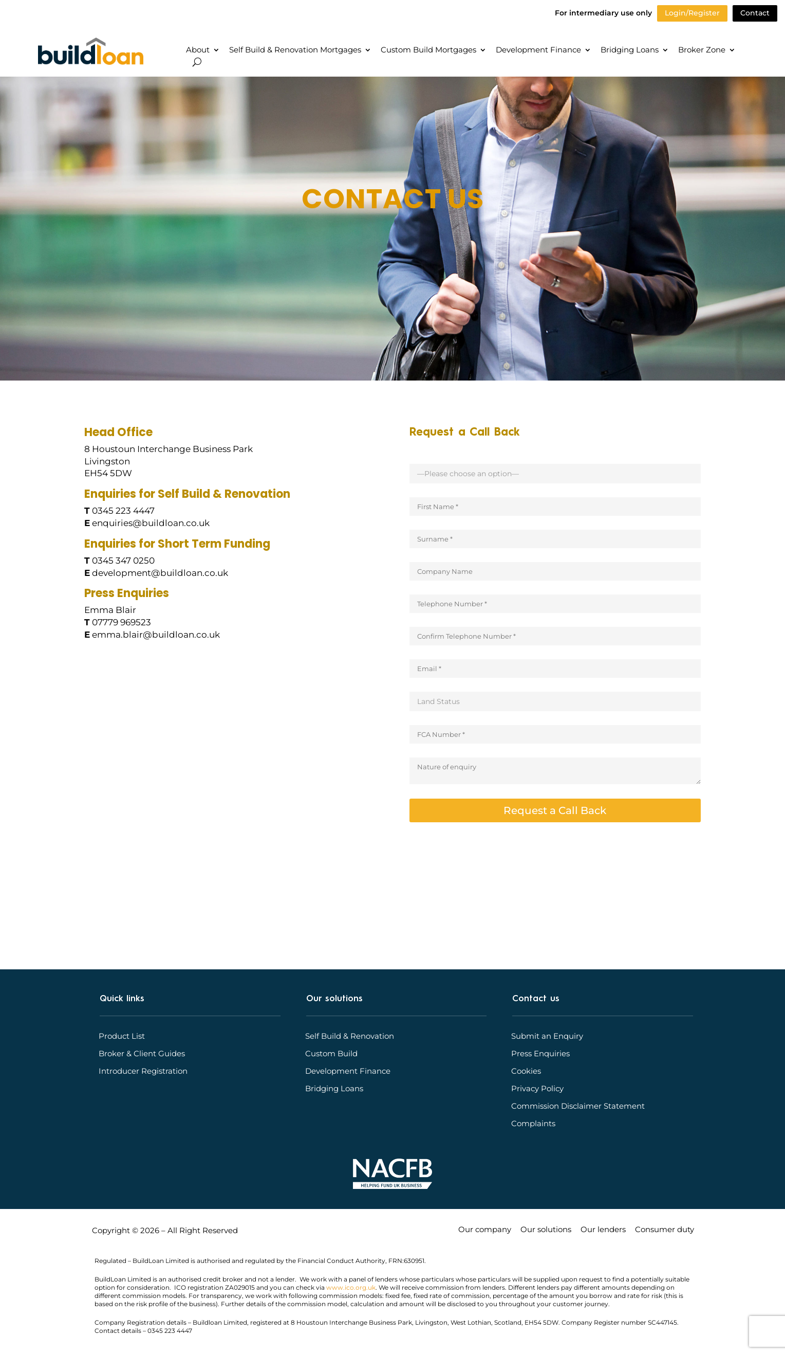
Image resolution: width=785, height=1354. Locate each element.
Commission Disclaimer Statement (578, 1106)
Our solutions (545, 1230)
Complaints (533, 1123)
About (198, 50)
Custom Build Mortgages (428, 50)
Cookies (526, 1071)
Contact (755, 12)
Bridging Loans (630, 50)
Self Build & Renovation (349, 1036)
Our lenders (603, 1230)
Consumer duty (664, 1230)
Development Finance (538, 50)
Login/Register (692, 12)
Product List (122, 1036)
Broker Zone (701, 50)
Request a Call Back (554, 810)
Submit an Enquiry (547, 1036)
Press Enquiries (540, 1053)
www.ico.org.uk (351, 1287)
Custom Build (331, 1053)
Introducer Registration (143, 1071)
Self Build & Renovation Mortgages (295, 50)
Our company (484, 1230)
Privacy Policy (537, 1088)
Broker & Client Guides (142, 1053)
